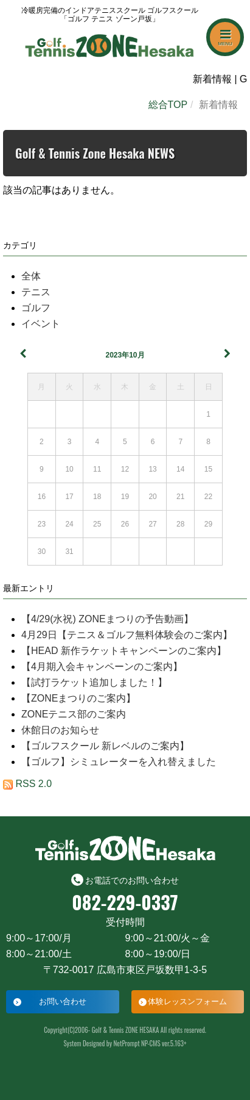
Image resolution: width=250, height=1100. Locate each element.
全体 (31, 276)
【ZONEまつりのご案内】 (78, 698)
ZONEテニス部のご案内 (73, 714)
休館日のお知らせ (60, 730)
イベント (40, 323)
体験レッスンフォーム (187, 1001)
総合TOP (168, 104)
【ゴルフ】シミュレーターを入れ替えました (118, 762)
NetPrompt (127, 1043)
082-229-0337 (125, 902)
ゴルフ (35, 308)
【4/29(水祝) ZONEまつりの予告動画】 (107, 619)
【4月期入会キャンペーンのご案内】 (101, 666)
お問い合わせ (62, 1001)
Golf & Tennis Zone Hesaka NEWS (95, 153)
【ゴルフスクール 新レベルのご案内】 (105, 746)
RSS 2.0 (27, 783)
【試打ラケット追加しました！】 (94, 682)
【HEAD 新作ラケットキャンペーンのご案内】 (123, 650)
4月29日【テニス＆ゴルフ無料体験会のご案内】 (126, 635)
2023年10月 (124, 355)
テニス (35, 292)
